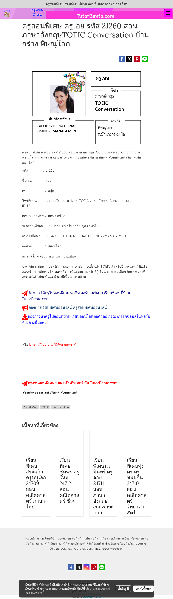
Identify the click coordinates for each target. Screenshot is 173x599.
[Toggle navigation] (168, 13)
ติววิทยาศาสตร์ (56, 543)
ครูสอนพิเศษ (32, 538)
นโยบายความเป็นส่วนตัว (98, 588)
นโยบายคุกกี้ (37, 592)
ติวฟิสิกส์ (88, 543)
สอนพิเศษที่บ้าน (48, 538)
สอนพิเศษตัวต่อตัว (68, 538)
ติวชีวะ (106, 543)
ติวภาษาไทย (118, 543)
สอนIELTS (87, 548)
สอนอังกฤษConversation (108, 548)
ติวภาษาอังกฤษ (74, 543)
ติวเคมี (97, 543)
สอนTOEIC (60, 548)
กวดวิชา (103, 538)
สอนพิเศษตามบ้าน (119, 538)
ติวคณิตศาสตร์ (38, 543)
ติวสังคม (130, 543)
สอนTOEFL (74, 548)
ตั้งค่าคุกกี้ (123, 588)
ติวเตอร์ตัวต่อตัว (88, 538)
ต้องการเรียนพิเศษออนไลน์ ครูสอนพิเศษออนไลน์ (67, 307)
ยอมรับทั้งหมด (143, 588)
